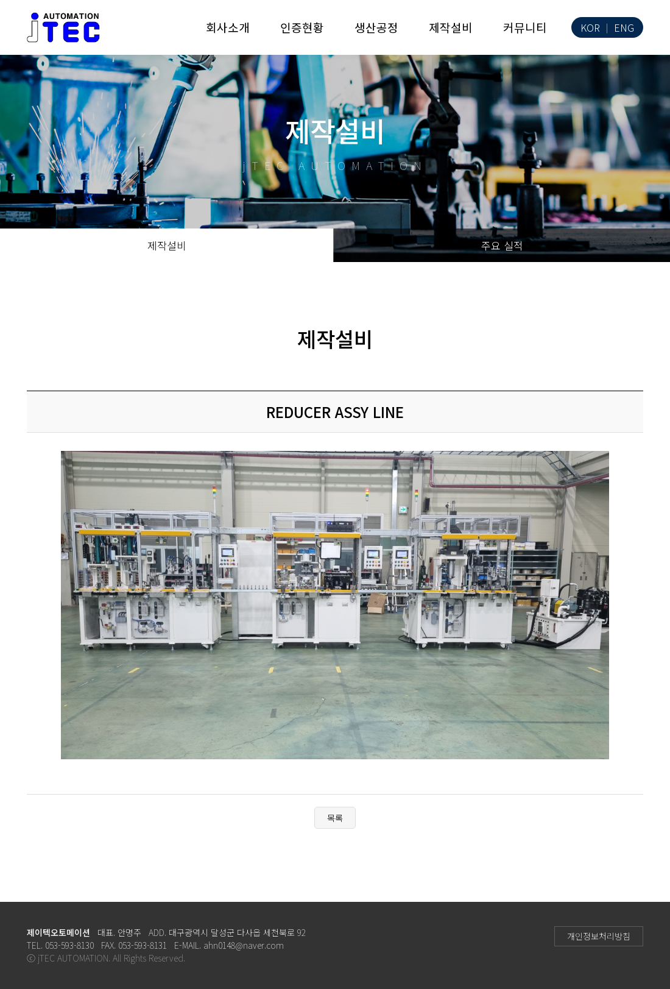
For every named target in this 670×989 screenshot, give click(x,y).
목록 (335, 818)
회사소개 (228, 27)
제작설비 (451, 27)
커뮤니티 (525, 27)
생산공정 (376, 27)
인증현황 (302, 27)
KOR (590, 27)
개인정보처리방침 (598, 936)
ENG (624, 27)
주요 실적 (502, 245)
